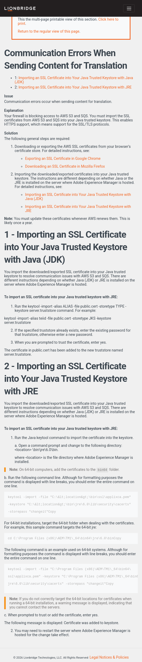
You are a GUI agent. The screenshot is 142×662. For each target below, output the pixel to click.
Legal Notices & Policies (109, 657)
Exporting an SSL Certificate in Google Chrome (63, 158)
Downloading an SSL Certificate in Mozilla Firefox (65, 166)
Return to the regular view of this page (48, 31)
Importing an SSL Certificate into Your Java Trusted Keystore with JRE (75, 87)
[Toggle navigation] (129, 8)
